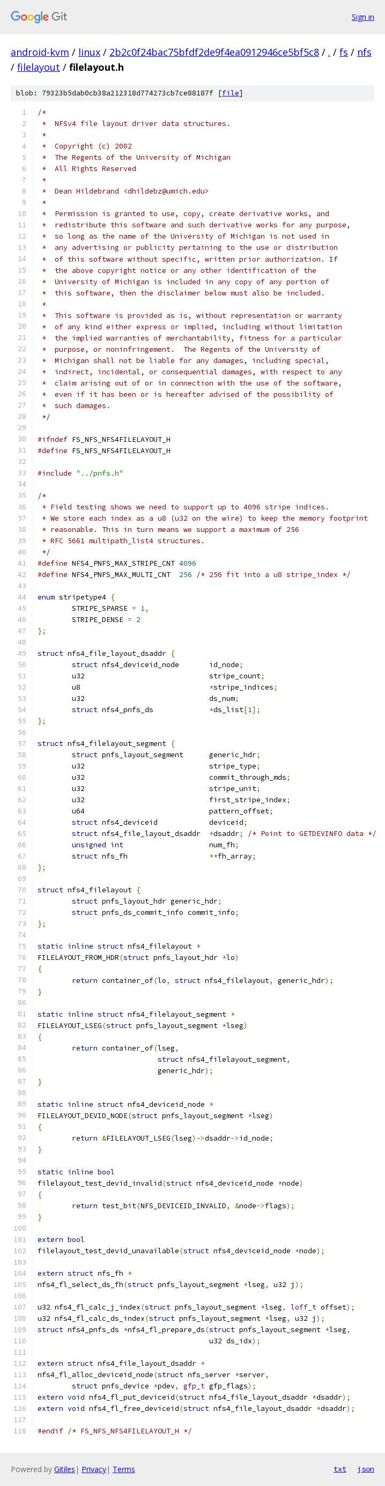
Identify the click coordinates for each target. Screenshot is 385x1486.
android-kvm (40, 52)
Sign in (363, 17)
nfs (364, 52)
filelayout (38, 67)
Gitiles (64, 1469)
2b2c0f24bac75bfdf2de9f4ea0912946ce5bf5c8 (214, 52)
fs (343, 52)
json (365, 1469)
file (230, 93)
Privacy (94, 1469)
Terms (124, 1469)
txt (340, 1469)
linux (89, 52)
